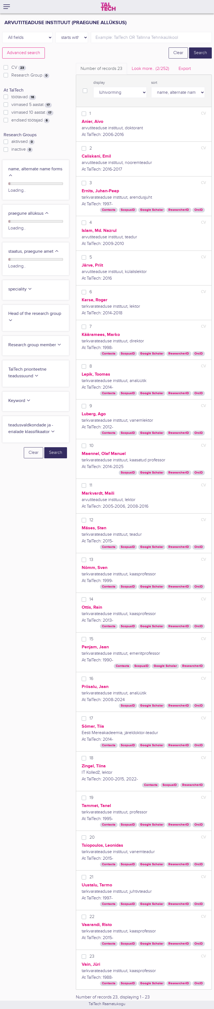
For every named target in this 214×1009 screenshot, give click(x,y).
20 (92, 837)
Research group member (34, 345)
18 (91, 758)
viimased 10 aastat (32, 112)
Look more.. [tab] (150, 68)
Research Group (30, 75)
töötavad (23, 97)
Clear (178, 52)
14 (91, 599)
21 (91, 877)
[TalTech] (108, 6)
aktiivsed (23, 142)
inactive (22, 149)
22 (91, 916)
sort (154, 82)
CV (18, 67)
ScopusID (128, 210)
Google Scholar (151, 210)
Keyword (19, 400)
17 (91, 718)
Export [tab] (185, 68)
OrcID (198, 210)
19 (91, 797)
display (99, 82)
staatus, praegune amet (33, 251)
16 (91, 678)
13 (91, 559)
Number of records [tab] (101, 68)
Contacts (108, 210)
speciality (20, 289)
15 (91, 639)
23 (91, 956)
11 (90, 485)
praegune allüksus (28, 213)
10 (91, 445)
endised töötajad (30, 120)
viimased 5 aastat (31, 105)
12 (91, 520)
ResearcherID (178, 210)
